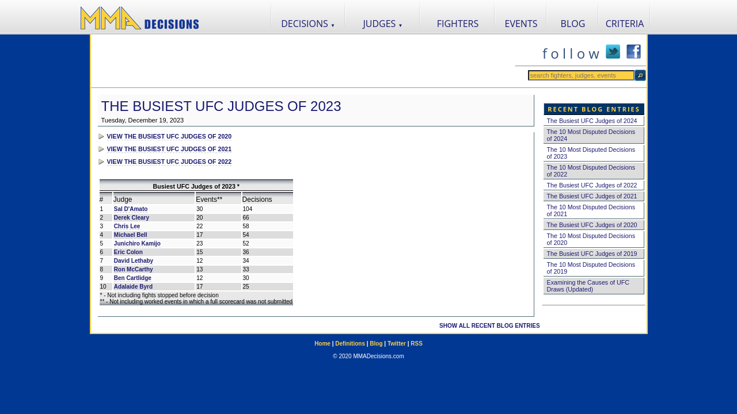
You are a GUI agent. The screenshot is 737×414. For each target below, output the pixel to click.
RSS (417, 343)
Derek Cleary (131, 217)
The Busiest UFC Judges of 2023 (221, 106)
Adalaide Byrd (133, 286)
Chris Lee (127, 226)
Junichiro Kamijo (137, 243)
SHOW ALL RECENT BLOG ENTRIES (489, 326)
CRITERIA (625, 23)
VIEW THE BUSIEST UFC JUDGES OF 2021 (169, 148)
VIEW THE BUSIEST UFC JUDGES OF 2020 (169, 136)
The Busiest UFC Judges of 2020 (592, 224)
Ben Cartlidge (132, 278)
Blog (376, 343)
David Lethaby (133, 261)
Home (322, 343)
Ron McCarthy (133, 269)
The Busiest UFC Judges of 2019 (592, 253)
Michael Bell (130, 235)
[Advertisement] (302, 61)
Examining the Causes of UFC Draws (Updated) (588, 286)
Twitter (397, 343)
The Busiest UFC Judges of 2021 (592, 196)
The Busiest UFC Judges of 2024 (592, 120)
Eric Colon (128, 252)
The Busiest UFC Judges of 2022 (592, 185)
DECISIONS (308, 23)
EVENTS (521, 23)
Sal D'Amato (131, 209)
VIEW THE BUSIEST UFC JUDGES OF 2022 (169, 161)
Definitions (350, 343)
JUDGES (383, 23)
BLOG (573, 23)
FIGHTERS (458, 23)
